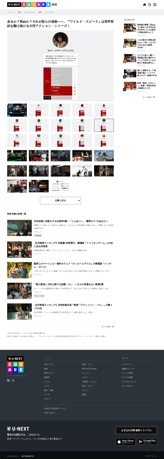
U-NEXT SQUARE (13, 333)
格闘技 (47, 377)
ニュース (10, 12)
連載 (40, 12)
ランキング (49, 12)
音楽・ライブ (87, 386)
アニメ (47, 386)
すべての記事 (127, 373)
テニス (47, 382)
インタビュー (29, 12)
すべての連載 (127, 377)
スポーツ (47, 399)
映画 (46, 369)
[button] (155, 5)
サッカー (85, 373)
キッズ (84, 390)
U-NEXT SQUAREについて (55, 408)
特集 (19, 12)
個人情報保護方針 (27, 456)
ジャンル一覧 (26, 333)
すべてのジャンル (129, 382)
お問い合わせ (49, 413)
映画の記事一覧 (39, 333)
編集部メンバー (128, 369)
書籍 (84, 395)
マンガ (47, 395)
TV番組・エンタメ (89, 382)
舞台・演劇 (48, 390)
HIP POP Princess (89, 369)
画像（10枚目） (100, 336)
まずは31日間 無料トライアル (136, 430)
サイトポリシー (12, 456)
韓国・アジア (87, 364)
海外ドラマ (48, 373)
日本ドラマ (48, 364)
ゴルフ (84, 377)
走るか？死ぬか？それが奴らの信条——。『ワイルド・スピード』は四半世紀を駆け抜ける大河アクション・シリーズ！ (50, 336)
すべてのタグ (127, 386)
